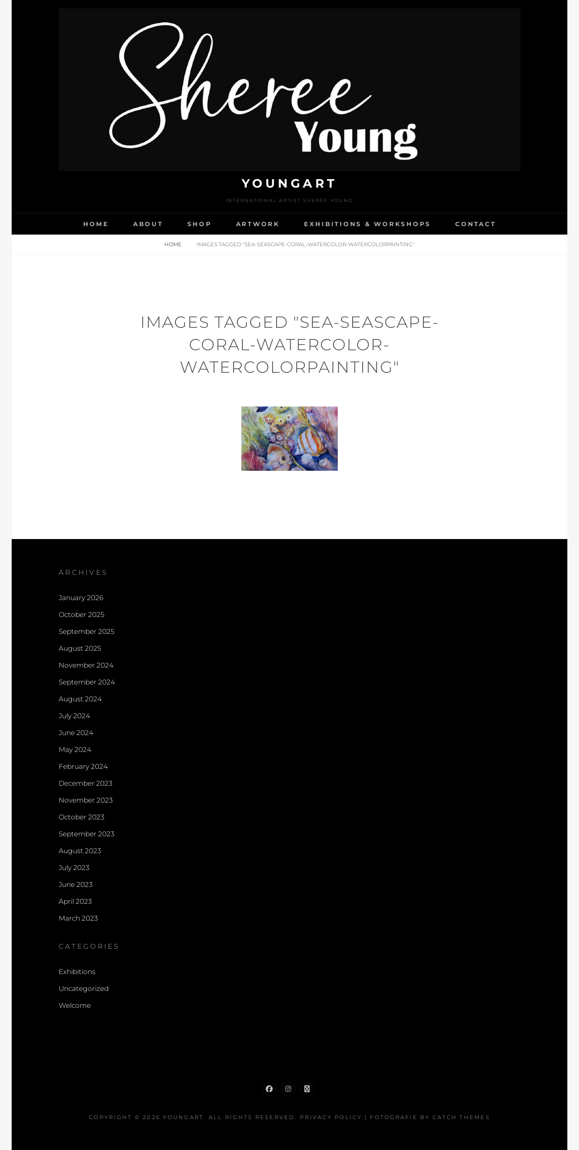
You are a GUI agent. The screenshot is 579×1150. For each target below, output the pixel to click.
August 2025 (80, 648)
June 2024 (76, 733)
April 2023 (75, 901)
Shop (199, 224)
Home (96, 224)
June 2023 (75, 884)
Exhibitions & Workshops (367, 224)
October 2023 (81, 817)
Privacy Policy (331, 1117)
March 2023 (78, 918)
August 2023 (80, 851)
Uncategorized (84, 989)
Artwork (258, 224)
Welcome (75, 1005)
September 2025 (86, 631)
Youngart (290, 183)
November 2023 (86, 800)
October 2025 (81, 615)
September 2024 (87, 682)
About (148, 224)
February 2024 (83, 766)
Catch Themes (461, 1117)
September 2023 (86, 834)
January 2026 (81, 598)
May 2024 (75, 750)
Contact (475, 224)
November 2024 (86, 665)
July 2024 (74, 716)
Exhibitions (77, 972)
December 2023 (85, 783)
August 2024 (80, 699)
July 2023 (74, 868)
